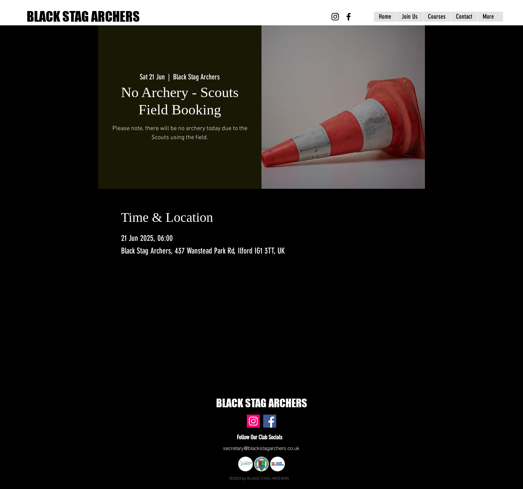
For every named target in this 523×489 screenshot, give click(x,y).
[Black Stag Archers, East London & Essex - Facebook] (349, 17)
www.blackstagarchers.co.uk (132, 408)
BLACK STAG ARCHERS (83, 16)
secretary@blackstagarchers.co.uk (261, 448)
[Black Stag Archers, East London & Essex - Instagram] (335, 17)
